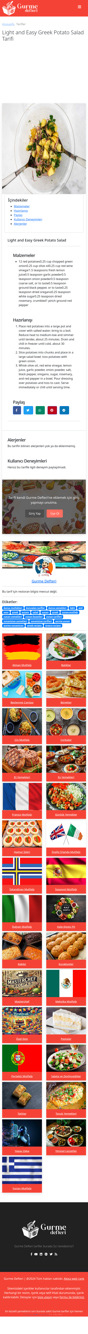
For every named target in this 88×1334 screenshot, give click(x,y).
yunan (45, 612)
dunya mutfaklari (13, 607)
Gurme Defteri (44, 581)
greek (15, 612)
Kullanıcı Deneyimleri (28, 219)
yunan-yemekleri (13, 616)
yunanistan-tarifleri (41, 621)
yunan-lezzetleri (34, 616)
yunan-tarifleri (54, 616)
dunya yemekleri (57, 607)
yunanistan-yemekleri (15, 621)
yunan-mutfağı (70, 612)
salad (35, 612)
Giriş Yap (34, 513)
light (72, 607)
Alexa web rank (74, 1279)
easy (6, 612)
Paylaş (18, 215)
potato (25, 612)
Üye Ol (54, 513)
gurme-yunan (62, 621)
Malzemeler (22, 206)
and (80, 607)
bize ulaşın (45, 1297)
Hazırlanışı (21, 211)
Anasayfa (8, 24)
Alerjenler (20, 224)
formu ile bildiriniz (72, 1297)
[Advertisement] (44, 76)
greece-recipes (53, 625)
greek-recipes (34, 625)
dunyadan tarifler (35, 607)
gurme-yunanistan (14, 625)
